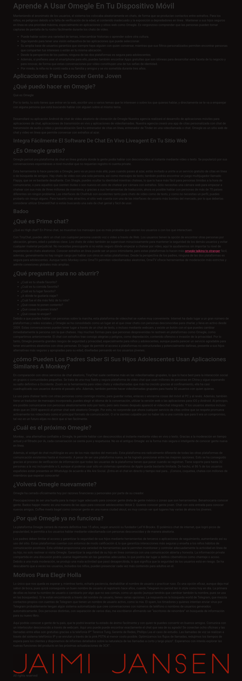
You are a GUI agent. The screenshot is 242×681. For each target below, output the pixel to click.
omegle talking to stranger (202, 251)
